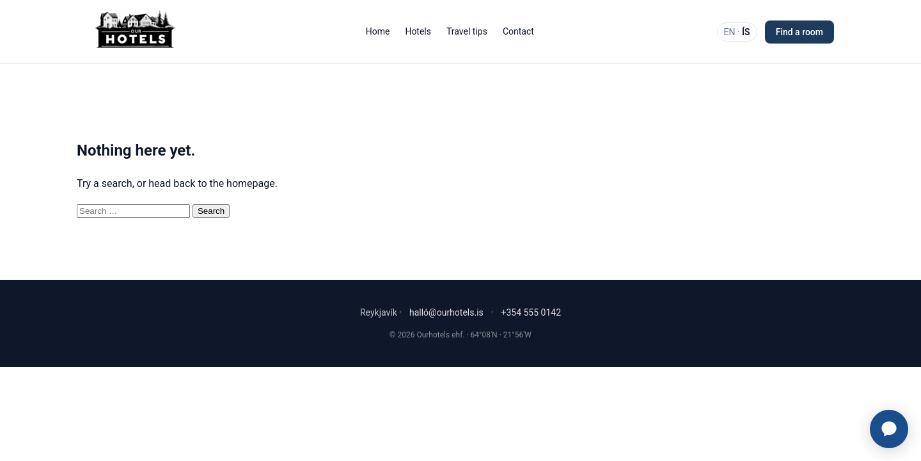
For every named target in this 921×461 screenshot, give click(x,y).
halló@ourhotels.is (446, 312)
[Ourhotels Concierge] (889, 429)
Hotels (418, 31)
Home (378, 31)
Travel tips (466, 31)
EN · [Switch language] (737, 32)
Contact (518, 31)
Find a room (799, 32)
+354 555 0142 (531, 312)
